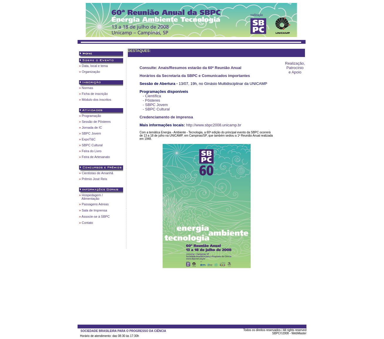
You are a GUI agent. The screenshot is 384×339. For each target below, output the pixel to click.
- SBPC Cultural (156, 109)
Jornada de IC (92, 127)
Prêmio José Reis (94, 179)
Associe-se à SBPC (96, 216)
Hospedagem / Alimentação (91, 196)
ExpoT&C (88, 139)
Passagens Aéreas (95, 204)
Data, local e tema (95, 66)
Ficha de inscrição (95, 93)
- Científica (152, 96)
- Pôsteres (151, 100)
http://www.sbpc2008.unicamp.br (213, 125)
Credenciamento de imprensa (166, 117)
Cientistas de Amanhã (97, 173)
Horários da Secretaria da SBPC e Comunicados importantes (195, 75)
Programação (91, 116)
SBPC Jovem (91, 133)
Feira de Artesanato (96, 157)
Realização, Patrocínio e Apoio (295, 67)
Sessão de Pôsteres (96, 121)
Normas (87, 88)
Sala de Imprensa (94, 210)
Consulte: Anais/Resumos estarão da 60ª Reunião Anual (190, 68)
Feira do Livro (91, 151)
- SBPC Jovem (155, 105)
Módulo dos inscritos (96, 99)
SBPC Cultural (92, 145)
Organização (91, 71)
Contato (87, 222)
